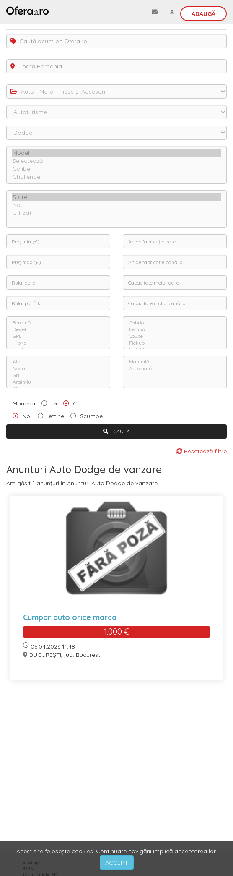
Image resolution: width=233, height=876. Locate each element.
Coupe (174, 336)
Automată (174, 368)
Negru (58, 368)
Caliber (116, 169)
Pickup (174, 343)
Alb (58, 361)
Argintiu (58, 382)
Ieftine (55, 416)
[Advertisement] (116, 738)
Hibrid (58, 343)
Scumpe (91, 416)
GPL (58, 336)
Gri (58, 375)
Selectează (116, 161)
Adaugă (203, 14)
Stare (116, 197)
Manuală (174, 361)
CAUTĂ (116, 431)
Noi (26, 416)
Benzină (58, 322)
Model (116, 153)
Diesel (58, 329)
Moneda (24, 403)
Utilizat (116, 213)
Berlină (174, 329)
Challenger (116, 177)
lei (54, 403)
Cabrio (174, 322)
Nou (116, 205)
